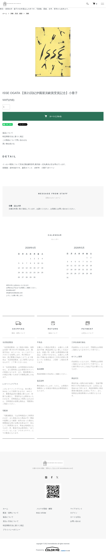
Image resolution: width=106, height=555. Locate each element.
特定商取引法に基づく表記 (12, 136)
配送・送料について (10, 513)
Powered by (53, 549)
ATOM (43, 513)
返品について (7, 133)
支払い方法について (10, 521)
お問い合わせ (75, 521)
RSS (38, 513)
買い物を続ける (8, 144)
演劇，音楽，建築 (16, 13)
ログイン (73, 513)
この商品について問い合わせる (14, 140)
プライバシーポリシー (11, 530)
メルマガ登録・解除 (44, 509)
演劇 (27, 13)
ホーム (4, 13)
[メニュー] (102, 3)
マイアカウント (76, 509)
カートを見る (75, 517)
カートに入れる (53, 116)
